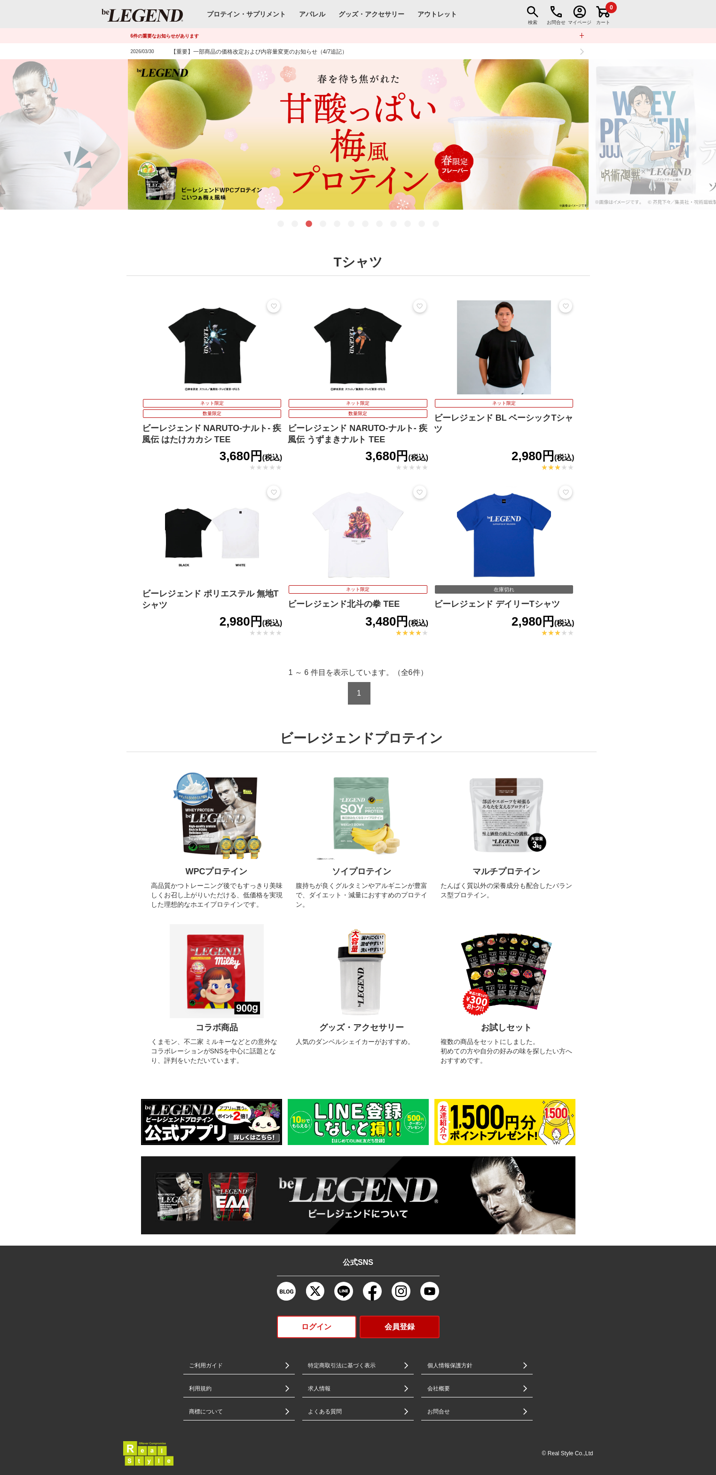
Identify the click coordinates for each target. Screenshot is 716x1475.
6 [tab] (351, 224)
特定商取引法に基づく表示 (342, 1365)
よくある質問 (325, 1411)
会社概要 (438, 1388)
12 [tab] (436, 224)
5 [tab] (337, 224)
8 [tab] (379, 224)
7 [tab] (365, 224)
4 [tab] (323, 224)
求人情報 (319, 1388)
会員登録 (400, 1327)
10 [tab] (407, 224)
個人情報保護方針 (449, 1365)
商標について (206, 1411)
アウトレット (437, 14)
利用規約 (200, 1388)
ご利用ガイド (206, 1365)
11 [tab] (421, 224)
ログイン (316, 1327)
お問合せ (438, 1411)
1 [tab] (280, 224)
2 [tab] (294, 224)
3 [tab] (309, 224)
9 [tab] (393, 224)
